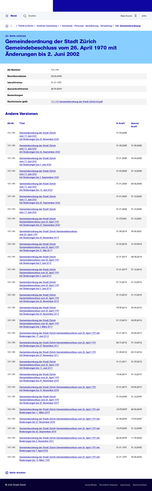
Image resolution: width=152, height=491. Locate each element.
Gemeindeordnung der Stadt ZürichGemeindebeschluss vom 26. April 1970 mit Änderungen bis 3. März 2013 (39, 323)
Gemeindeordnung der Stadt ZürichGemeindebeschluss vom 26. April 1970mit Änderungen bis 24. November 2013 (39, 310)
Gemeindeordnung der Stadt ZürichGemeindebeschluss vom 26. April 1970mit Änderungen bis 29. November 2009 (39, 377)
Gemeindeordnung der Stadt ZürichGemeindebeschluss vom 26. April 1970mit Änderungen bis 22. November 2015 (39, 298)
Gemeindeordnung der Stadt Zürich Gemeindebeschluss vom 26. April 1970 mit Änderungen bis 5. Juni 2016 (39, 260)
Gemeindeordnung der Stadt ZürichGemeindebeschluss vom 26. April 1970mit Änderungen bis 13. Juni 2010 (39, 364)
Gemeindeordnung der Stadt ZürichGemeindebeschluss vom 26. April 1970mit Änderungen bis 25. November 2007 (39, 399)
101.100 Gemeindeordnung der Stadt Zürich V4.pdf (77, 101)
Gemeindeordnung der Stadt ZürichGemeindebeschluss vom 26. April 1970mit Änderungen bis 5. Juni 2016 (39, 272)
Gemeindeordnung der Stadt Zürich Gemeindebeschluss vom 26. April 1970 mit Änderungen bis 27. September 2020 (39, 221)
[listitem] (91, 485)
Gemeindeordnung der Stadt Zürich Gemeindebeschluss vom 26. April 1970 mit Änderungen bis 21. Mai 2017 (39, 247)
